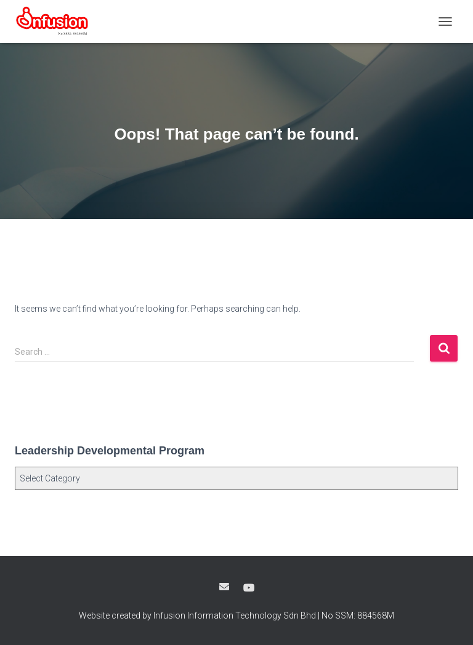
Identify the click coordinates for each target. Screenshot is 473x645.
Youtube (249, 588)
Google (224, 587)
